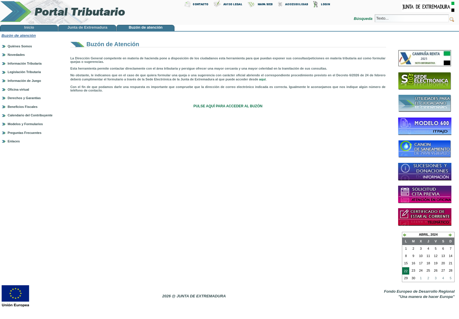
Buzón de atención (18, 35)
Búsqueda (364, 18)
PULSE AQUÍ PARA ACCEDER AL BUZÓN (228, 106)
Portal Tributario (62, 12)
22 (404, 272)
